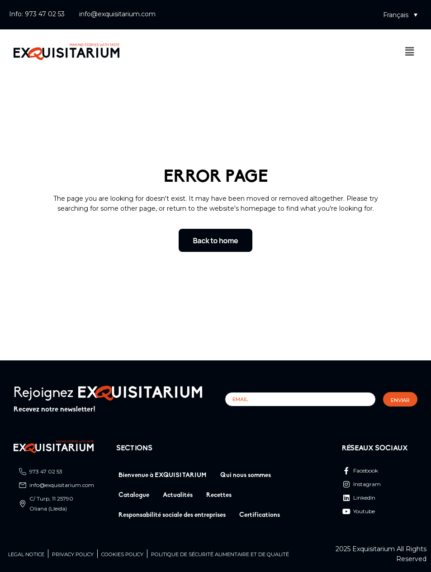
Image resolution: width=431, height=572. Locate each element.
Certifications (259, 515)
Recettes (219, 495)
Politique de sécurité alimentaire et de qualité (220, 555)
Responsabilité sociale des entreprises (172, 515)
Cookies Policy (122, 555)
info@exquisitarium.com (117, 14)
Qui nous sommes (245, 475)
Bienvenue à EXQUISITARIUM (162, 475)
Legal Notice (26, 555)
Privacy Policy (73, 555)
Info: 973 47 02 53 (37, 14)
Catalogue (133, 495)
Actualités (178, 495)
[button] (400, 14)
